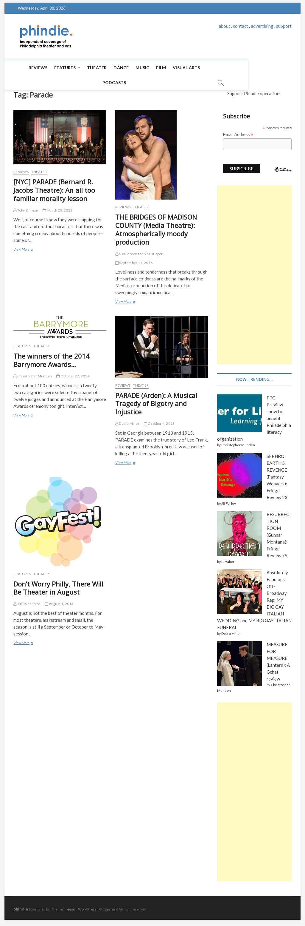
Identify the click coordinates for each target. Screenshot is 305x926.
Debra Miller (127, 421)
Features (53, 67)
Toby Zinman (25, 207)
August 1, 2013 (59, 601)
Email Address (238, 132)
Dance (109, 67)
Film (149, 67)
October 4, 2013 (159, 421)
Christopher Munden (32, 373)
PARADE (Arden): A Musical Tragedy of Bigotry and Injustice (156, 401)
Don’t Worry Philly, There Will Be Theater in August (58, 585)
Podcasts (207, 67)
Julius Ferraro (26, 601)
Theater (84, 67)
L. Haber (227, 559)
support (284, 26)
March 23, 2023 (57, 207)
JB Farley (228, 501)
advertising (262, 26)
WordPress (87, 906)
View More (22, 247)
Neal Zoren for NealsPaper (139, 251)
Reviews (25, 67)
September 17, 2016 (133, 260)
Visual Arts (174, 67)
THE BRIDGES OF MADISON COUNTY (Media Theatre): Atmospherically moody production (156, 227)
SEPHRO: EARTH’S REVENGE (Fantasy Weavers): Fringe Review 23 (277, 474)
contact (240, 26)
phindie (20, 906)
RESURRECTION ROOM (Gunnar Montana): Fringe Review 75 (278, 532)
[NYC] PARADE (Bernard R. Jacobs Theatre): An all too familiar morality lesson (54, 187)
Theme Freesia (63, 906)
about (224, 26)
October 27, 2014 (72, 373)
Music (130, 67)
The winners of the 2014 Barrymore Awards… (51, 357)
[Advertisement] (254, 272)
